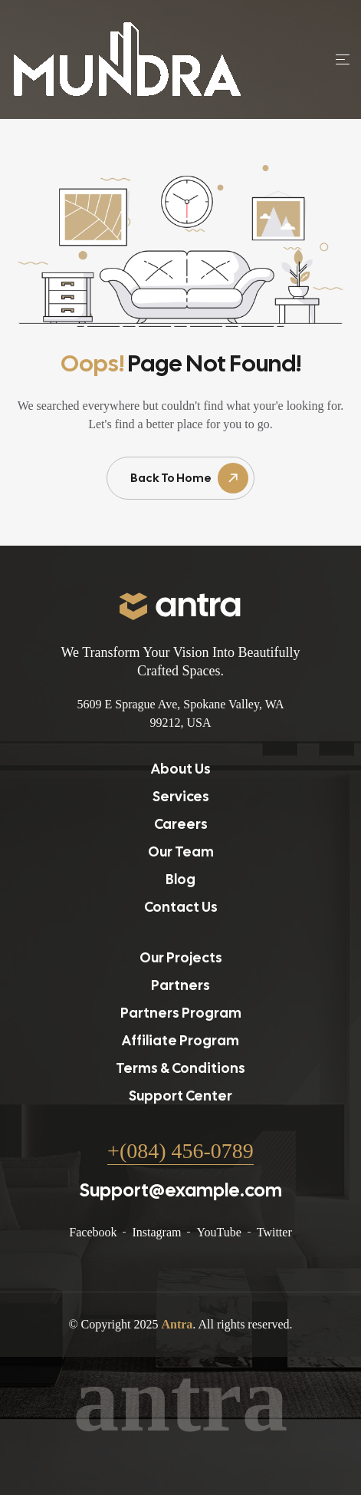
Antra (176, 1324)
